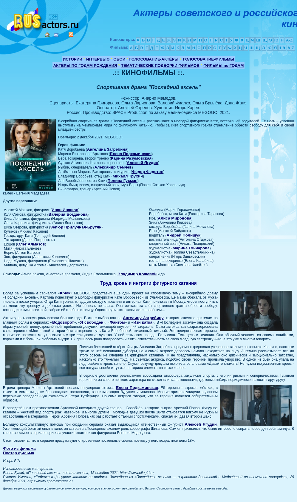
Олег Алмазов (31, 244)
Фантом (117, 322)
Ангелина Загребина (107, 149)
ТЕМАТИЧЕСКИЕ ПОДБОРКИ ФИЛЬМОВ (160, 65)
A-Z (289, 40)
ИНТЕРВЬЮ (97, 59)
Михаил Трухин (128, 176)
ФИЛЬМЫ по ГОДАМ (223, 65)
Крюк (65, 293)
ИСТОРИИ (72, 59)
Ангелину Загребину (143, 318)
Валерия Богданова (67, 214)
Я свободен (91, 322)
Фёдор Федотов (147, 171)
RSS (71, 34)
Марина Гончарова (191, 248)
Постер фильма (18, 453)
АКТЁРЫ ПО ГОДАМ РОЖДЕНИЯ (85, 65)
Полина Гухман (122, 180)
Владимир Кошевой (137, 274)
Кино (43, 18)
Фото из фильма (19, 448)
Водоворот (63, 322)
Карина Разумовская (131, 158)
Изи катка (142, 322)
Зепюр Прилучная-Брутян (76, 227)
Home (47, 35)
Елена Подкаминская (130, 154)
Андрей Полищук (183, 235)
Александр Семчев (113, 167)
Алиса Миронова (174, 218)
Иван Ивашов (65, 210)
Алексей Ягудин (142, 162)
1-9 (282, 48)
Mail (56, 35)
